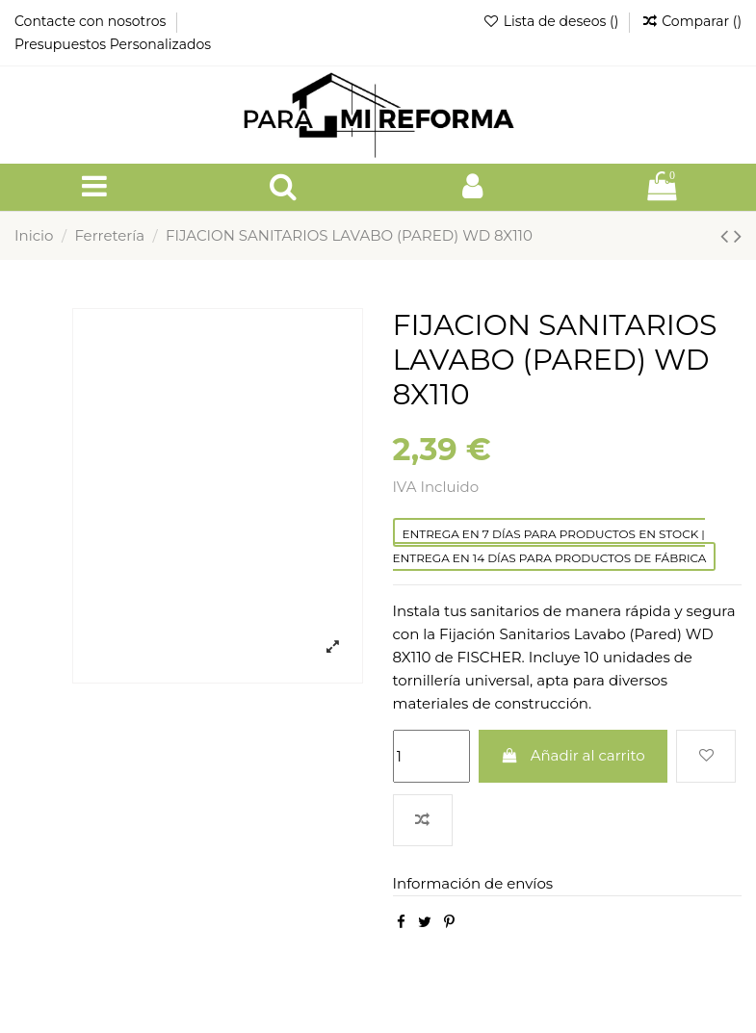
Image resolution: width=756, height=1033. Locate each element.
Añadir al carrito (573, 755)
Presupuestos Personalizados (112, 44)
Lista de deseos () (552, 21)
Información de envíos (473, 883)
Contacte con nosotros (91, 21)
